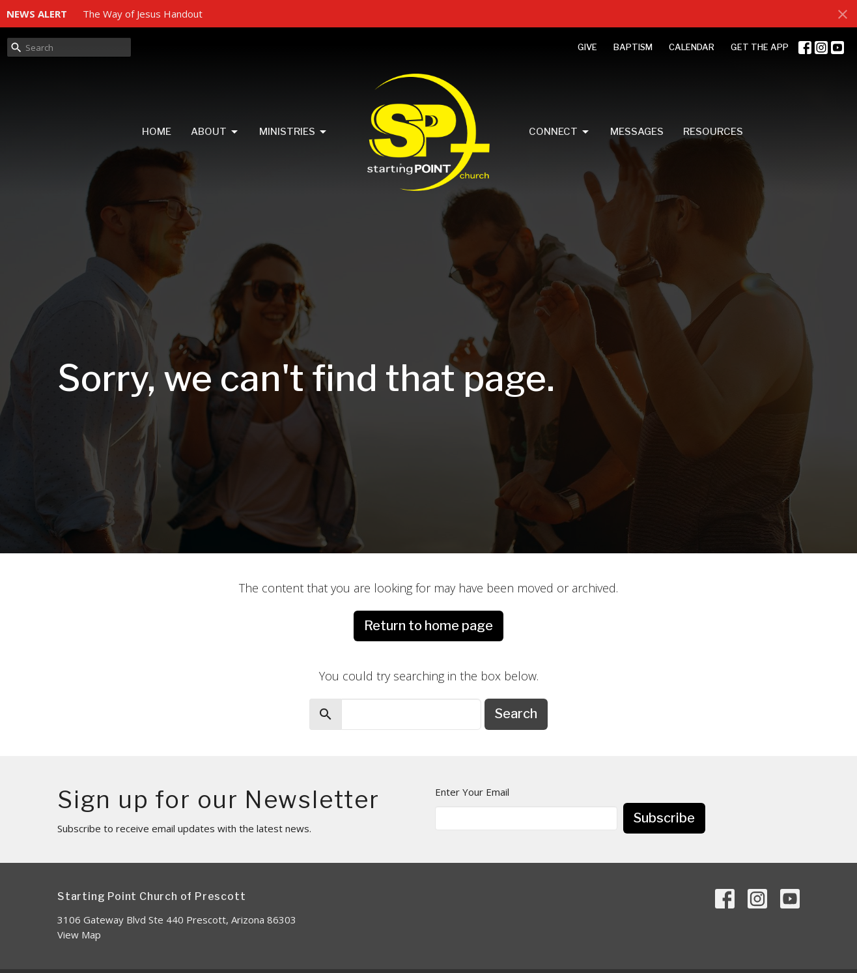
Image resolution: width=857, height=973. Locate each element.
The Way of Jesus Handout (143, 13)
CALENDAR (691, 47)
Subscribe (664, 818)
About (215, 132)
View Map (79, 934)
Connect (560, 132)
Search (516, 713)
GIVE (587, 47)
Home (156, 132)
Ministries (293, 132)
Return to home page (428, 625)
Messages (637, 132)
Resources (713, 132)
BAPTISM (633, 47)
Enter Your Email (472, 791)
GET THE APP (760, 47)
